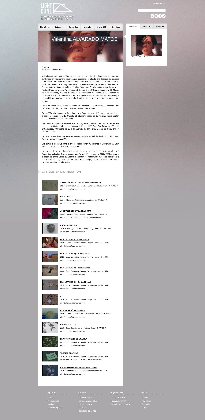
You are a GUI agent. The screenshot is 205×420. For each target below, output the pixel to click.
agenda (145, 398)
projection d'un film (118, 401)
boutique (51, 404)
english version (159, 3)
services (82, 407)
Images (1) (132, 26)
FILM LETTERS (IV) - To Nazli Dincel (75, 282)
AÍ (61, 296)
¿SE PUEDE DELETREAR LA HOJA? (75, 211)
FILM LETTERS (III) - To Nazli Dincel (75, 268)
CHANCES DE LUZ (68, 325)
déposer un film (85, 398)
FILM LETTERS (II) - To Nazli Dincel (75, 254)
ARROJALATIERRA (68, 225)
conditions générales (88, 401)
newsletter (146, 401)
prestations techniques (120, 404)
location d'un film (117, 398)
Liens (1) (146, 26)
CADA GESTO (66, 197)
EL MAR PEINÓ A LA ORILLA (72, 310)
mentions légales (54, 407)
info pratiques (53, 401)
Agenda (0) (160, 26)
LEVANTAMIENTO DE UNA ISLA (73, 339)
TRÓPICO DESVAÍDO (69, 353)
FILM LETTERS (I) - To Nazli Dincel (74, 239)
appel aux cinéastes (87, 411)
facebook (146, 404)
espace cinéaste (86, 404)
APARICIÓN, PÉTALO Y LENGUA (74, 182)
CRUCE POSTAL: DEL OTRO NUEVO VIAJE (78, 367)
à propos (51, 398)
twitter (144, 407)
